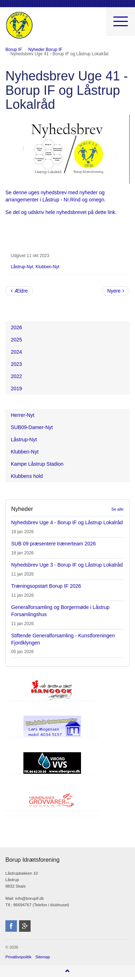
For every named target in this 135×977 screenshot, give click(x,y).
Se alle (117, 509)
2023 (16, 364)
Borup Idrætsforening (19, 25)
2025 (16, 340)
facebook (11, 926)
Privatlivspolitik (18, 957)
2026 (16, 327)
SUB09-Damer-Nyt (32, 427)
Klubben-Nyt (47, 266)
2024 (16, 352)
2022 (16, 376)
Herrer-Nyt (22, 415)
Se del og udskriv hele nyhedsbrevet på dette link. (61, 212)
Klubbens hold (27, 476)
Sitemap (42, 957)
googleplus (25, 926)
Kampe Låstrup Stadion (37, 464)
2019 (16, 388)
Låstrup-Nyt (22, 266)
